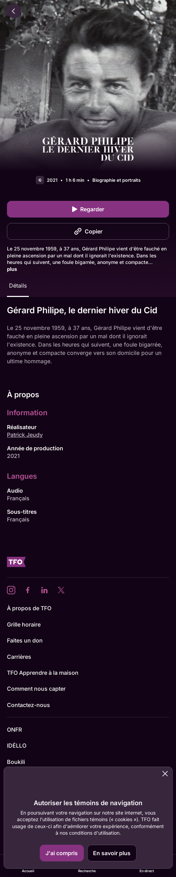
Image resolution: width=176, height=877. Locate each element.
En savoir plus (112, 853)
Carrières (19, 656)
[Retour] (14, 11)
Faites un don (25, 640)
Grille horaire (24, 624)
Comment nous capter (36, 688)
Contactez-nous (28, 704)
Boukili (16, 761)
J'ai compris (61, 853)
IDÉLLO (16, 745)
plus (12, 269)
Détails (18, 285)
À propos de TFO (29, 608)
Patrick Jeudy (25, 434)
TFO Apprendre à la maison (42, 672)
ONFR (14, 729)
